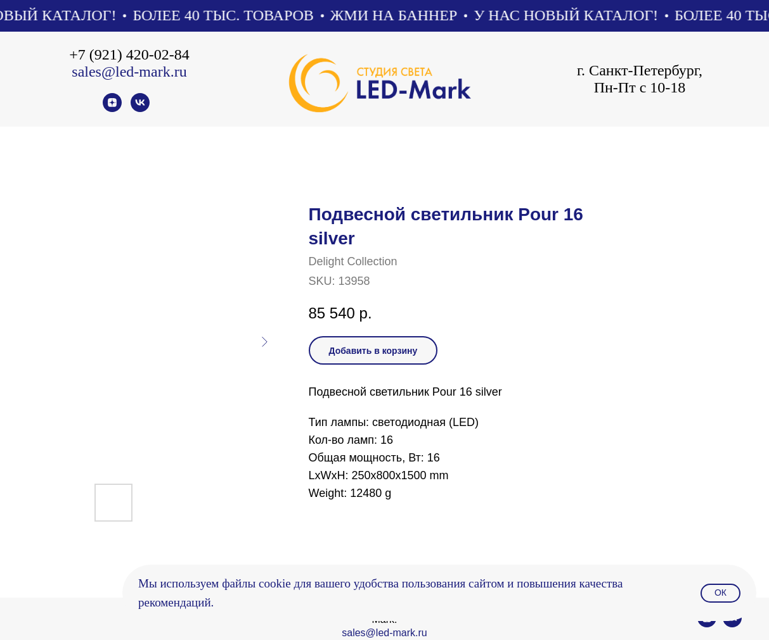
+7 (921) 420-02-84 (129, 54)
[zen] (112, 108)
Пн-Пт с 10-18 (640, 87)
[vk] (140, 108)
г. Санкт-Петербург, (639, 70)
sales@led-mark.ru (129, 71)
